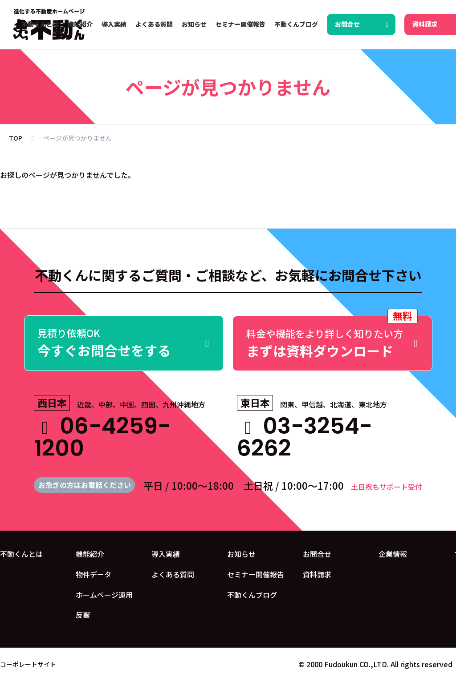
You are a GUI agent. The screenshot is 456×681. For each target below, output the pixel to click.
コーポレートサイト (28, 664)
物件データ (93, 573)
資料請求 (317, 573)
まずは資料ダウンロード (332, 337)
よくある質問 (172, 573)
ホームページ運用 (104, 594)
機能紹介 (90, 553)
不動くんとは (21, 553)
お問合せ (317, 553)
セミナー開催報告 (255, 573)
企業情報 (393, 553)
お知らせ (241, 553)
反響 (83, 614)
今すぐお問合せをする (124, 343)
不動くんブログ (252, 594)
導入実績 (165, 553)
